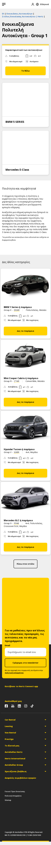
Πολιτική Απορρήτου (13, 796)
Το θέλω (25, 70)
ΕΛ (3, 13)
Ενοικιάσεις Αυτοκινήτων (20, 13)
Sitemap (8, 800)
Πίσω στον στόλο (25, 564)
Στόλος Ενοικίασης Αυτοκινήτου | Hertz (22, 16)
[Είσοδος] (33, 4)
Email (7, 645)
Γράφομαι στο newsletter (25, 662)
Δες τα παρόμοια (25, 331)
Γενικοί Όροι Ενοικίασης (15, 791)
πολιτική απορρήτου (14, 673)
